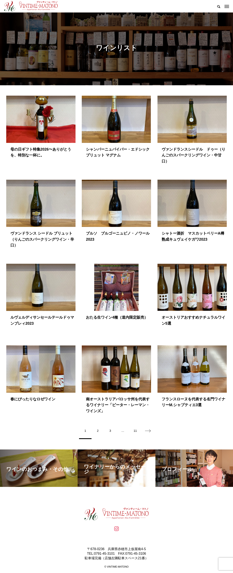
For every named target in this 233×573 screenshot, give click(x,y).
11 (135, 430)
